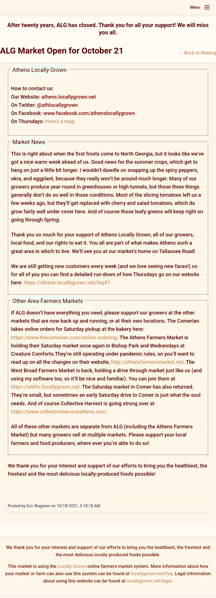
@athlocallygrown (57, 105)
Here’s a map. (60, 121)
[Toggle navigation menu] (207, 7)
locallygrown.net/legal (149, 581)
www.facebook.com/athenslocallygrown (89, 113)
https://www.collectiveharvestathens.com (58, 412)
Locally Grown (72, 566)
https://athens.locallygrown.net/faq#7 (67, 282)
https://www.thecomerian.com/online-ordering (64, 337)
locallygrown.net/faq (152, 573)
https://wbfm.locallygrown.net (45, 387)
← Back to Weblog (197, 53)
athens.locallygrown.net (68, 97)
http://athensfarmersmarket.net (147, 362)
